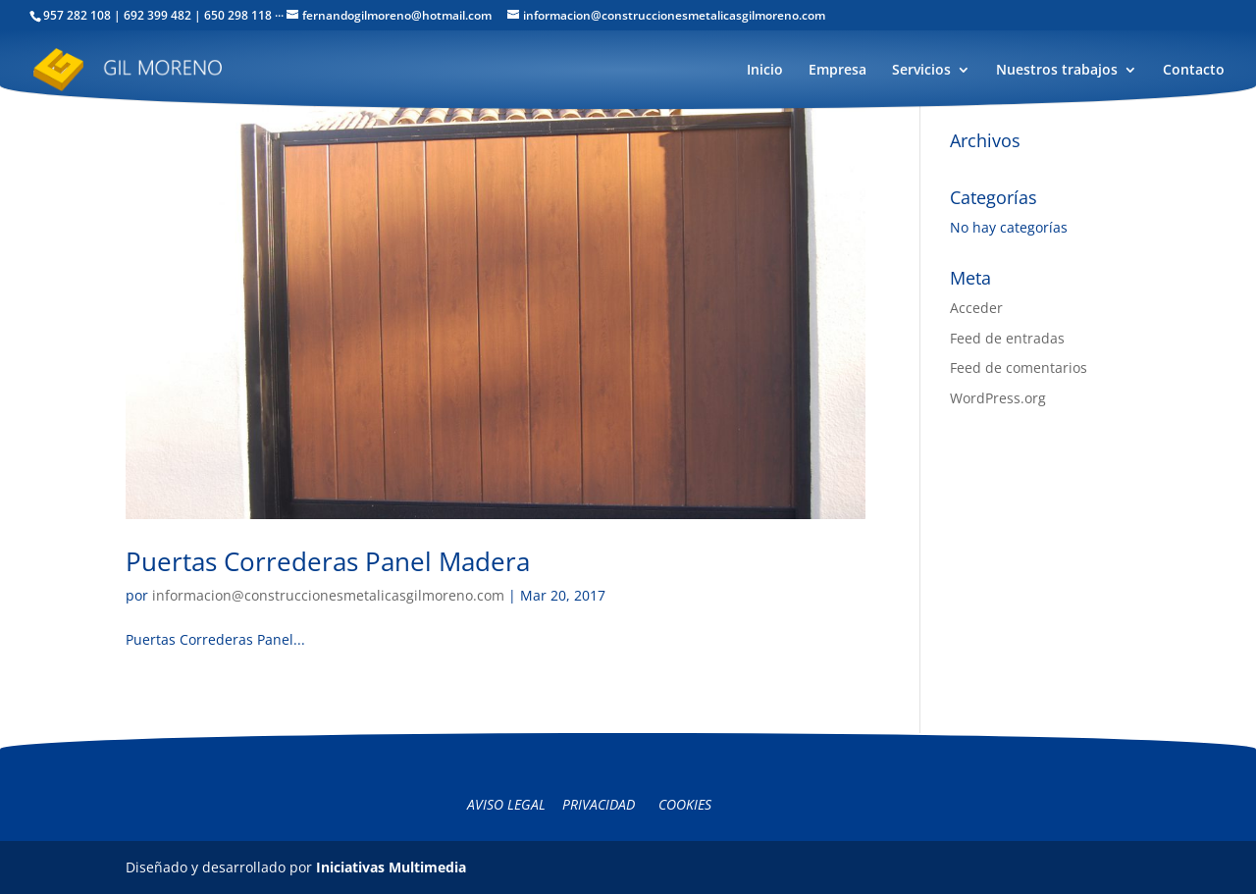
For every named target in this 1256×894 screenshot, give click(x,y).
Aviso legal (506, 804)
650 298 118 (238, 15)
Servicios (921, 71)
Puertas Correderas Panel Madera (328, 561)
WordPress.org (998, 398)
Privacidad (598, 804)
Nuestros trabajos (1057, 71)
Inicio (765, 71)
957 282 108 (77, 15)
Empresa (837, 71)
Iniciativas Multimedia (391, 867)
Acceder (976, 307)
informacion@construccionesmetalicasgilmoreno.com (328, 595)
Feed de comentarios (1018, 367)
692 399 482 (157, 15)
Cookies (684, 804)
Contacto (1194, 71)
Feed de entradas (1007, 338)
